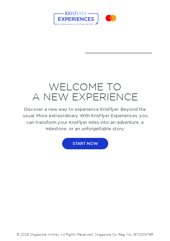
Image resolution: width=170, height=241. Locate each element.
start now (85, 144)
